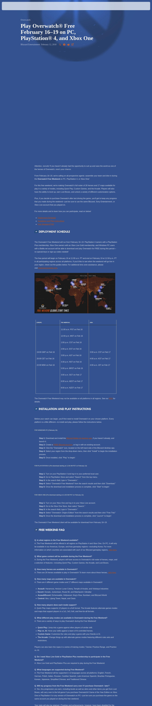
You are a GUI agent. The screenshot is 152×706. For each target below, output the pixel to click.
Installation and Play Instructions (51, 112)
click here (112, 441)
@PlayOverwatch (87, 625)
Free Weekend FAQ (46, 115)
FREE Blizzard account (62, 336)
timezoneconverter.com (47, 159)
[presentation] (9, 6)
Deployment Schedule (47, 109)
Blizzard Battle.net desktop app (79, 329)
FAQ (111, 290)
